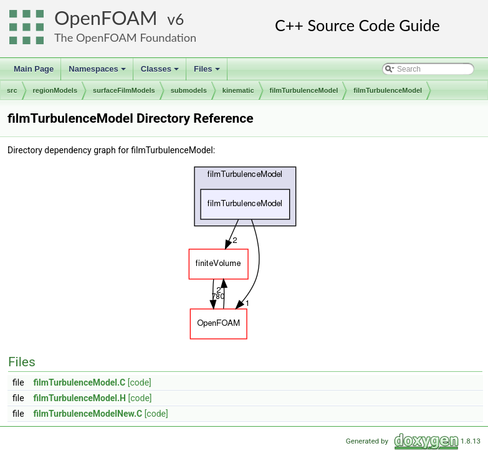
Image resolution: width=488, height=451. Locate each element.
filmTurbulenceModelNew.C (88, 414)
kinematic (238, 90)
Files (208, 72)
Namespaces (98, 72)
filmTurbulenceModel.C (80, 382)
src (12, 90)
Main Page (34, 69)
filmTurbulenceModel (304, 90)
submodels (189, 90)
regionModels (55, 90)
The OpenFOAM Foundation (125, 37)
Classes (161, 72)
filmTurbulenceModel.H (80, 398)
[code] (139, 382)
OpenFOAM (106, 17)
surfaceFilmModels (124, 90)
